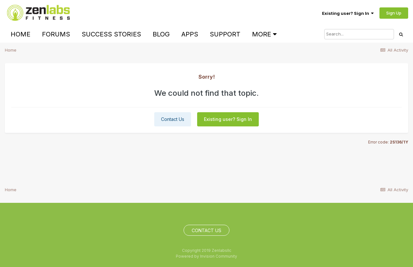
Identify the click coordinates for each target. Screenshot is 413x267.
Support (225, 34)
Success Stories (111, 34)
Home (20, 34)
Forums (56, 34)
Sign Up (393, 12)
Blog (161, 34)
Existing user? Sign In (348, 13)
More (264, 34)
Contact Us (172, 119)
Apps (189, 34)
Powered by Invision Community (206, 256)
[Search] (359, 34)
